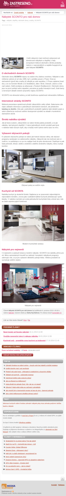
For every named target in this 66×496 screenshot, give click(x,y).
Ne (29, 320)
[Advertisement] (19, 41)
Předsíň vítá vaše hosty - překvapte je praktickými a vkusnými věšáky (28, 372)
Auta (42, 403)
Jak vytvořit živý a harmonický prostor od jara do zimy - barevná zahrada (29, 390)
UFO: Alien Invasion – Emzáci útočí (17, 463)
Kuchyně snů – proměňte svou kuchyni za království (24, 340)
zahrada (47, 403)
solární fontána (20, 403)
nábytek (10, 406)
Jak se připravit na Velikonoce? (16, 381)
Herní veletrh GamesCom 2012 (16, 457)
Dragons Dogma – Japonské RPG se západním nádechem (25, 460)
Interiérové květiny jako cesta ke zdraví (18, 378)
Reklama (61, 485)
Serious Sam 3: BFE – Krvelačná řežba (18, 469)
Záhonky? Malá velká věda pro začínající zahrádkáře (23, 387)
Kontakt (54, 485)
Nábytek (30, 12)
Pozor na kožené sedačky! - (21, 350)
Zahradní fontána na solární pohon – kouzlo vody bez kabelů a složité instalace (32, 365)
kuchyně (12, 403)
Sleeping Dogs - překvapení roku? (17, 450)
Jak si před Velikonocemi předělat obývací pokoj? (22, 393)
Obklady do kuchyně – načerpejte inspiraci (19, 375)
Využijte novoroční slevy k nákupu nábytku (20, 336)
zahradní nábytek (31, 403)
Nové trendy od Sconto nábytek (16, 332)
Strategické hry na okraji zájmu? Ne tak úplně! (21, 441)
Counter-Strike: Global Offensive (16, 447)
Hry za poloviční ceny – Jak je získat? (18, 466)
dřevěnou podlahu (25, 422)
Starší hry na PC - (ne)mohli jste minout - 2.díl (21, 444)
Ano (25, 320)
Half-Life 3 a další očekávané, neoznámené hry (21, 453)
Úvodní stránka (19, 12)
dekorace (6, 403)
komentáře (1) (56, 313)
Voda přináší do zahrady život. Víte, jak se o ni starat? (23, 384)
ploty (39, 403)
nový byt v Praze (27, 415)
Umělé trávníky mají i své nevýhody (17, 368)
